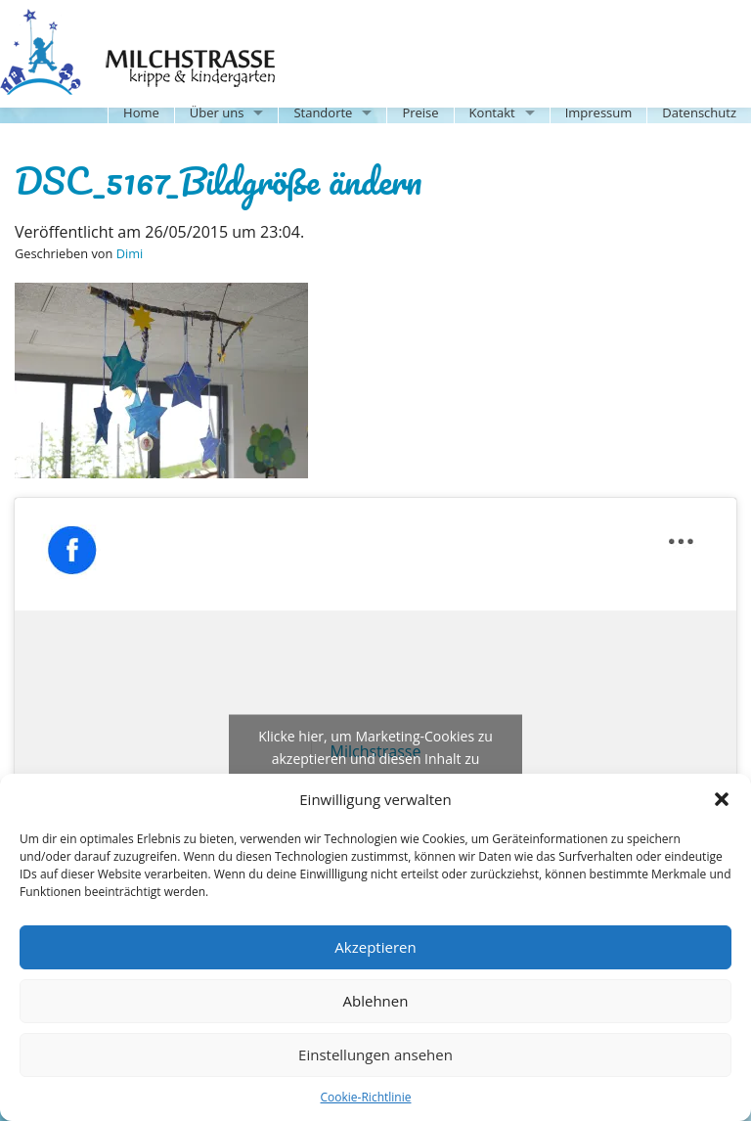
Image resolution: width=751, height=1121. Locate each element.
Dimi (130, 253)
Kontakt (492, 112)
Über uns (217, 112)
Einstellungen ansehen (375, 1054)
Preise (420, 112)
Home (141, 112)
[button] (721, 799)
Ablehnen (376, 1000)
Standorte (322, 112)
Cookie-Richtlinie (366, 1097)
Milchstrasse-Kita (153, 25)
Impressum (599, 112)
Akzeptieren (375, 947)
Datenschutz (699, 112)
